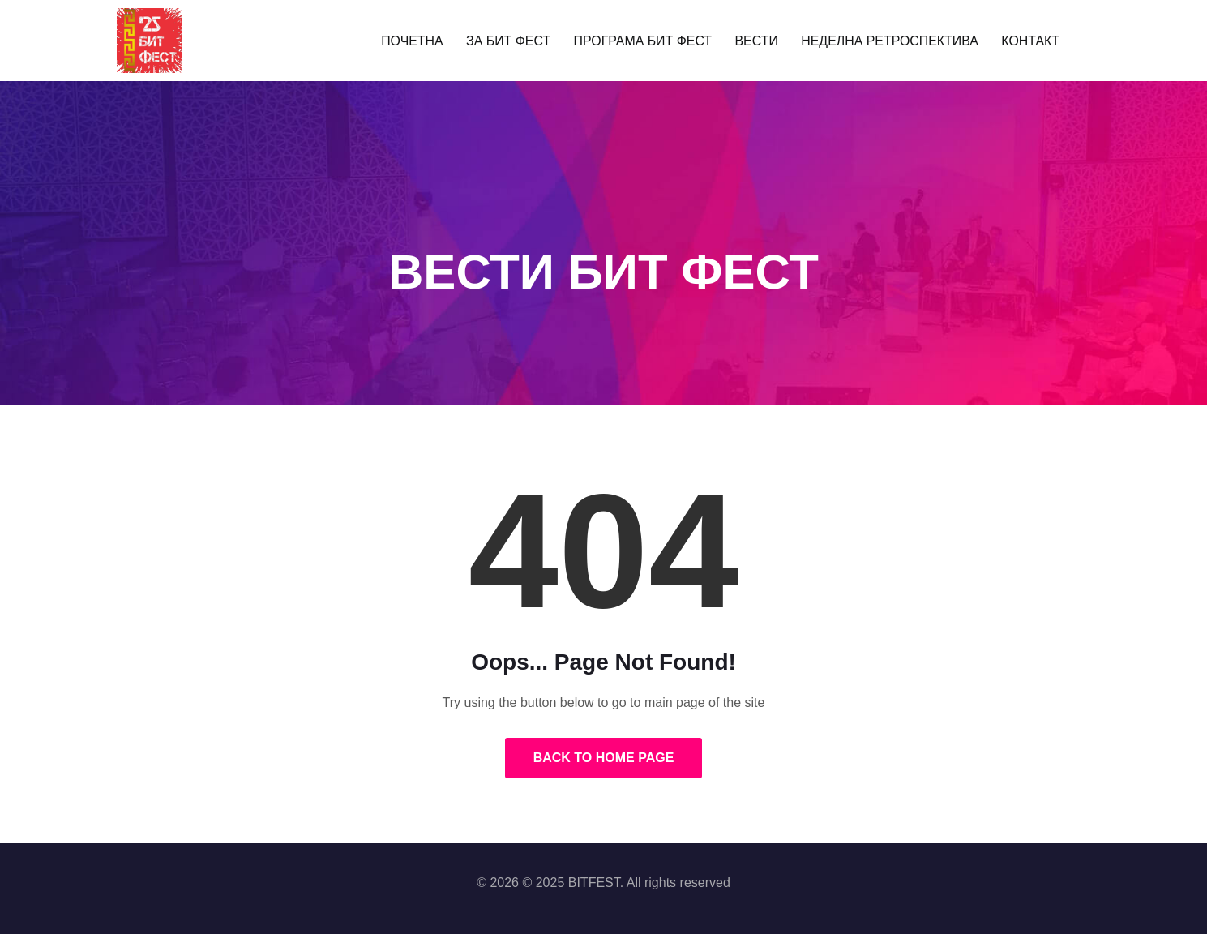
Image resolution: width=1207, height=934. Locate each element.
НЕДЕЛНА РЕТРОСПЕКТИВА (883, 40)
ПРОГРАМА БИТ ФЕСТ (645, 40)
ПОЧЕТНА (423, 40)
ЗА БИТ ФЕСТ (516, 40)
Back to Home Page (603, 758)
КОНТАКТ (1018, 40)
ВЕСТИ (755, 40)
